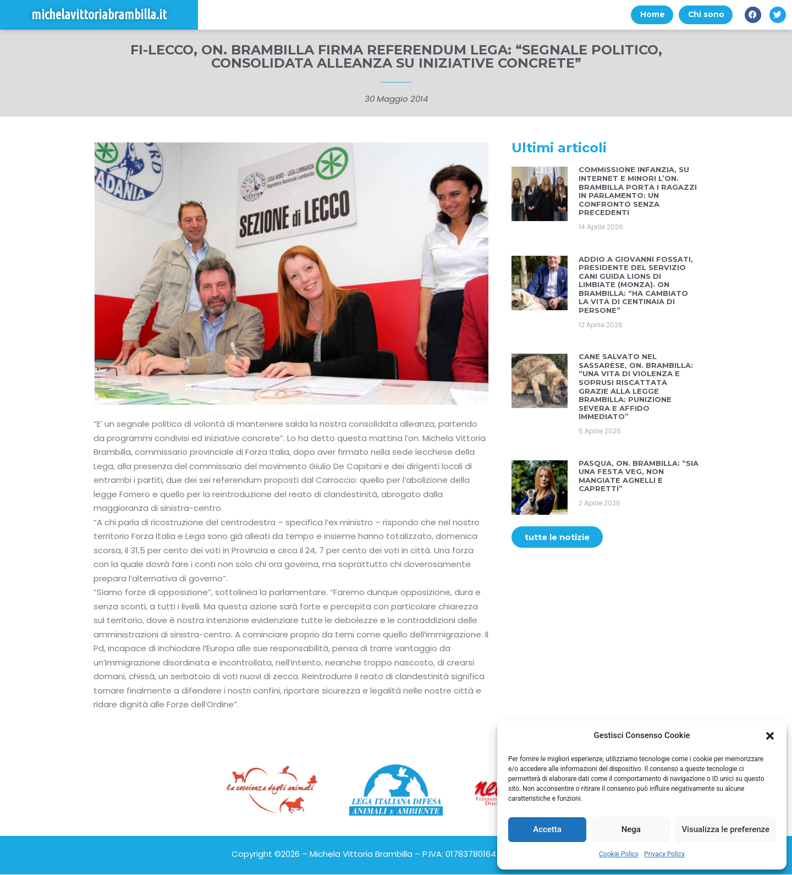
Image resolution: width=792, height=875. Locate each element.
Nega (631, 829)
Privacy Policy (664, 854)
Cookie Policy (619, 854)
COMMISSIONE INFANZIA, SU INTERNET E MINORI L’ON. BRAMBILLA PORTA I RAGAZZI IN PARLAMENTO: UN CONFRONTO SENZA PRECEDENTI (638, 192)
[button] (770, 735)
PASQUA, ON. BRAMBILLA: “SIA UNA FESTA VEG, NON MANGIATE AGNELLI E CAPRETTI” (638, 476)
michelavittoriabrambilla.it (99, 15)
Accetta (547, 829)
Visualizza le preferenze (725, 829)
